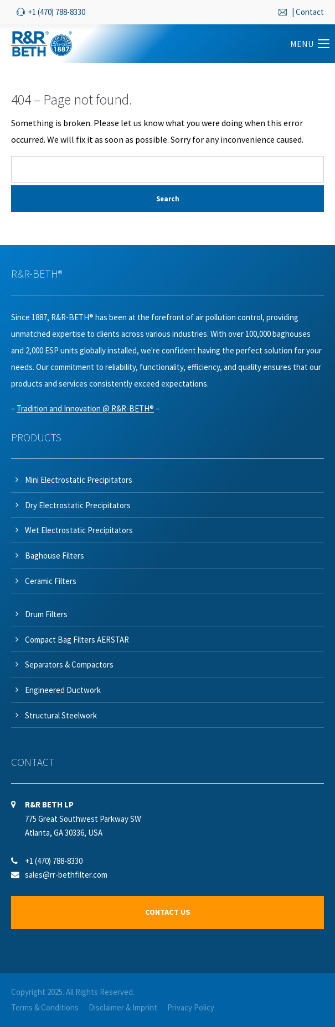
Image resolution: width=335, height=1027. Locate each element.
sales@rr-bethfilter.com (66, 874)
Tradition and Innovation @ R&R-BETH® (85, 408)
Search (167, 198)
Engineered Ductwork (63, 690)
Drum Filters (46, 614)
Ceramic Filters (50, 581)
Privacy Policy (190, 1007)
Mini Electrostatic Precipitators (78, 480)
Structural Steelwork (61, 715)
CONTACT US (167, 912)
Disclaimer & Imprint (123, 1007)
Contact (310, 12)
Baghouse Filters (54, 555)
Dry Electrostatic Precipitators (78, 505)
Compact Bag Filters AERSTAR (77, 639)
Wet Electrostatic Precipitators (79, 530)
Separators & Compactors (69, 664)
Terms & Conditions (45, 1007)
